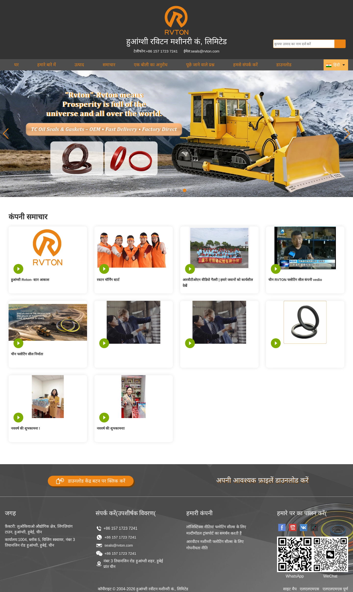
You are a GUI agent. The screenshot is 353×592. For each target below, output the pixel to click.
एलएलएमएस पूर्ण (335, 589)
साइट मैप (289, 589)
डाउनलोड (283, 64)
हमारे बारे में (46, 64)
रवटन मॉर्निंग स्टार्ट (108, 280)
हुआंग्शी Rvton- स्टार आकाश (30, 280)
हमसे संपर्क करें (245, 64)
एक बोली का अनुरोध (150, 64)
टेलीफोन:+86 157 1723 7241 (156, 51)
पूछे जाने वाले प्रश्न (200, 64)
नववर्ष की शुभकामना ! (25, 428)
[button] (168, 190)
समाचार (109, 64)
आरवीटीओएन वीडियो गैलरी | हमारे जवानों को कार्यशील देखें (218, 283)
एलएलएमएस (309, 589)
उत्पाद (79, 64)
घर (16, 64)
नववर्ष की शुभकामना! (111, 428)
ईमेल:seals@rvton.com (201, 51)
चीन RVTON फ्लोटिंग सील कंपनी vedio (295, 280)
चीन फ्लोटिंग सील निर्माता (27, 354)
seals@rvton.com (118, 545)
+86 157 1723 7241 (120, 537)
